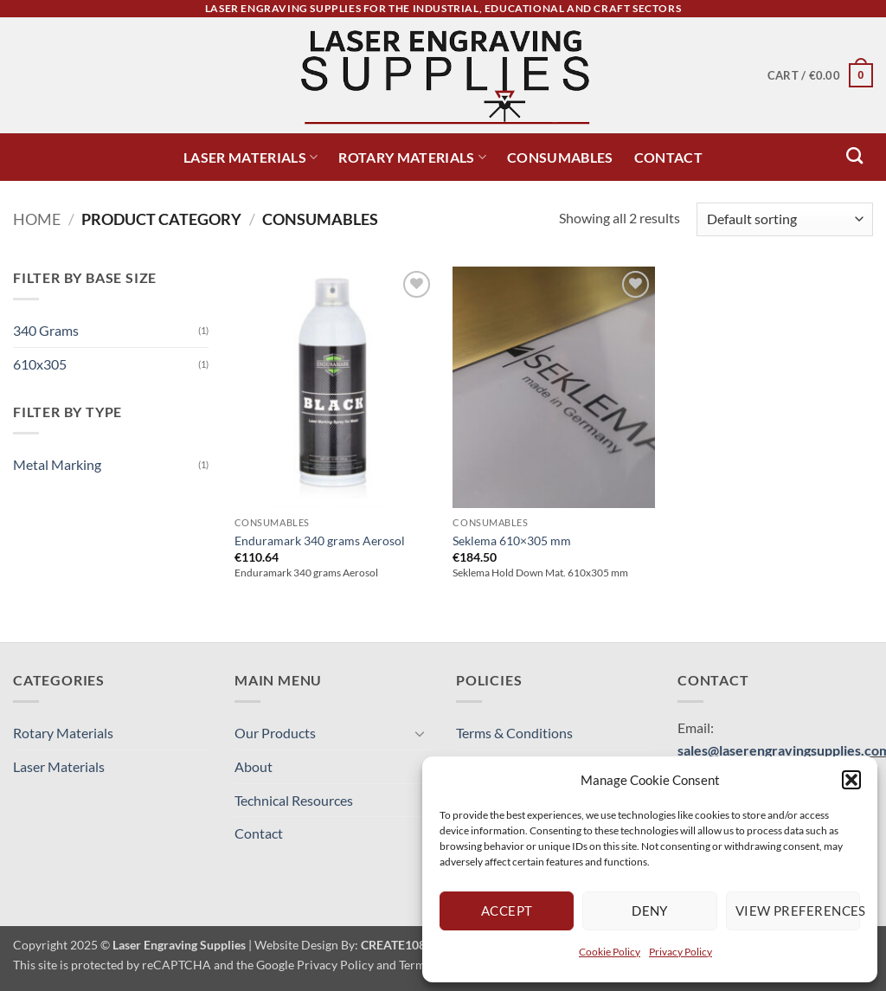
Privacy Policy (680, 951)
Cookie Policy (609, 951)
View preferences (797, 910)
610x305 (40, 364)
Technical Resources (293, 800)
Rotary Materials (412, 157)
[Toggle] (419, 733)
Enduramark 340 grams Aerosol (319, 540)
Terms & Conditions (514, 732)
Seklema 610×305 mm (512, 540)
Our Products (275, 732)
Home (37, 218)
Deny (650, 910)
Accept (507, 910)
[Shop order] (785, 219)
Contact (668, 157)
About (253, 766)
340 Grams (46, 330)
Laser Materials (250, 157)
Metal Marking (57, 464)
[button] (851, 779)
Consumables (560, 157)
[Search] (854, 155)
